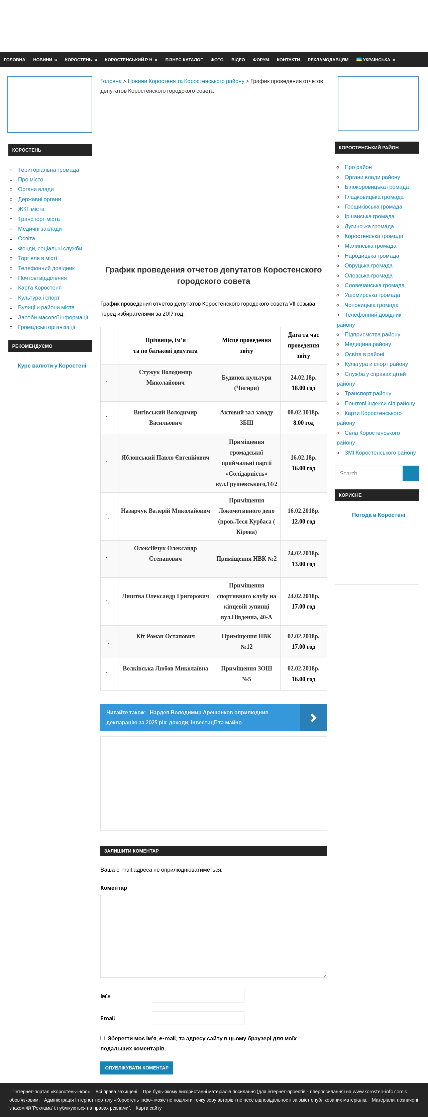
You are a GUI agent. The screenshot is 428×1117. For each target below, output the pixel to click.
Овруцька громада (369, 265)
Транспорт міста (39, 218)
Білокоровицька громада (377, 186)
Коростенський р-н (128, 59)
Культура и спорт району (376, 363)
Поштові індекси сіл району (380, 403)
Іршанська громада (370, 216)
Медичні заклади (40, 228)
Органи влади (36, 188)
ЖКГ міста (31, 208)
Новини (42, 59)
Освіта (26, 238)
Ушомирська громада (372, 294)
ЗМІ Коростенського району (380, 452)
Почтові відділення (42, 277)
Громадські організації (46, 326)
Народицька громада (372, 255)
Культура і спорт (39, 297)
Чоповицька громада (372, 304)
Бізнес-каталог (184, 59)
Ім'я (105, 995)
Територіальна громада (48, 169)
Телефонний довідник (46, 267)
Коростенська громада (374, 235)
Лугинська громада (369, 226)
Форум (261, 59)
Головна (14, 59)
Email (107, 1018)
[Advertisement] (298, 26)
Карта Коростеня (40, 287)
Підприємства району (373, 334)
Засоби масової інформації (53, 317)
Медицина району (368, 343)
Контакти (288, 59)
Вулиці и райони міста (46, 307)
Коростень (78, 59)
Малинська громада (371, 245)
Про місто (30, 179)
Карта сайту (149, 1108)
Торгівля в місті (37, 257)
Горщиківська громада (374, 206)
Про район (358, 166)
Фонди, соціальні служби (50, 248)
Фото (217, 59)
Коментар (113, 887)
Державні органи (39, 199)
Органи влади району (372, 176)
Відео (238, 59)
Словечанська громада (375, 285)
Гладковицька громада (374, 196)
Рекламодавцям (328, 59)
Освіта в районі (364, 353)
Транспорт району (368, 393)
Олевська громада (369, 275)
